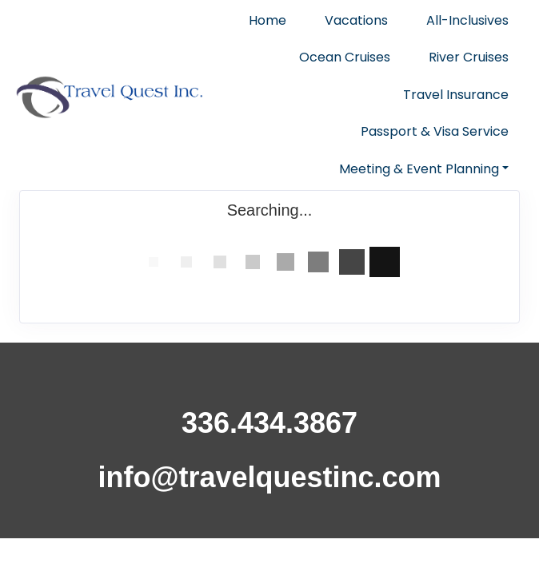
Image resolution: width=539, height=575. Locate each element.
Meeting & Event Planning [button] (419, 169)
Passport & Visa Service (435, 131)
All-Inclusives (467, 20)
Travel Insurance (456, 94)
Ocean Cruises (344, 57)
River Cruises (469, 57)
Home (267, 20)
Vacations (356, 20)
